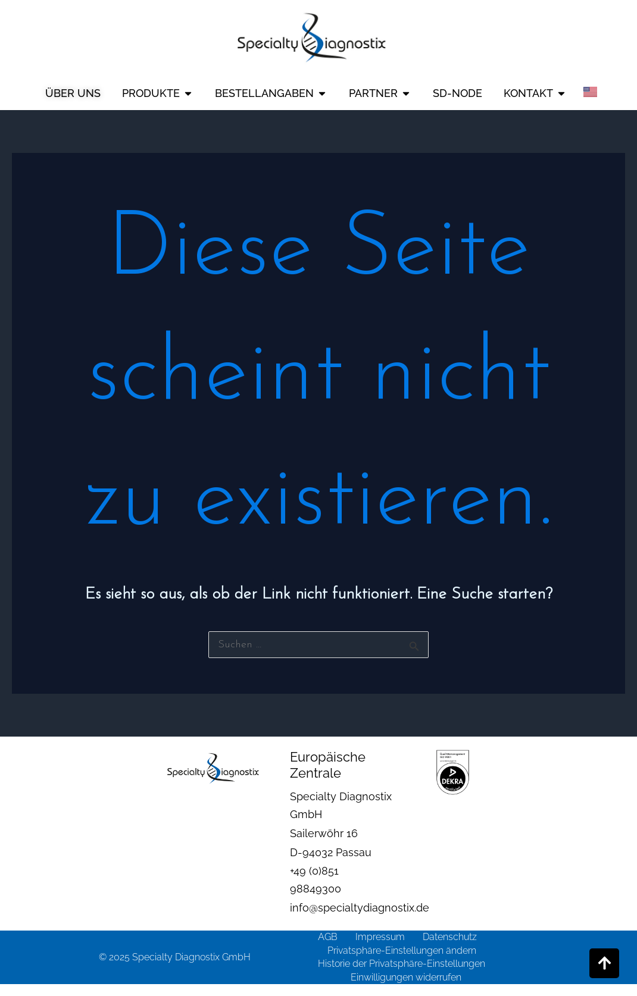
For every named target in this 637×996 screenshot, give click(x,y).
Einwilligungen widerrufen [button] (406, 977)
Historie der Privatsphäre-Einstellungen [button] (401, 963)
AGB (328, 936)
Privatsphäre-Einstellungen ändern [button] (401, 950)
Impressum (380, 936)
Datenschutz (450, 936)
